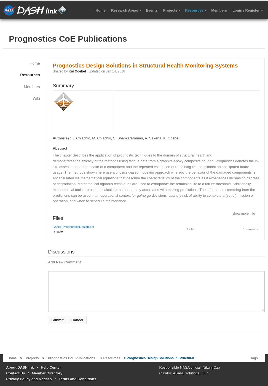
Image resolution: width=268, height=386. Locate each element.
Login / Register (245, 10)
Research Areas (124, 10)
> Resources (110, 358)
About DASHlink (20, 367)
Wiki (36, 98)
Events (152, 10)
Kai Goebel (77, 71)
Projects (170, 10)
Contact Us (15, 373)
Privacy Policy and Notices (29, 379)
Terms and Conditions (77, 379)
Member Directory (47, 373)
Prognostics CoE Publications (68, 38)
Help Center (51, 367)
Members (219, 10)
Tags (254, 358)
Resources (194, 10)
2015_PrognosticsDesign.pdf (74, 226)
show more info (243, 213)
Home (101, 10)
